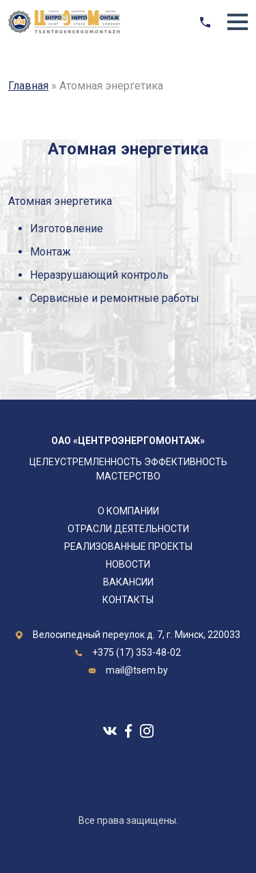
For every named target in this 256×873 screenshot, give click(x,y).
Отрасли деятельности (128, 528)
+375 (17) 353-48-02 (136, 652)
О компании (128, 510)
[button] (237, 22)
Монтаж (50, 251)
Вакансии (128, 582)
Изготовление (66, 228)
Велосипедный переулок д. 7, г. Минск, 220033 (136, 634)
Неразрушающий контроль (99, 274)
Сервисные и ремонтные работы (114, 298)
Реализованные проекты (128, 546)
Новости (128, 564)
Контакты (128, 599)
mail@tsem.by (137, 670)
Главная (28, 85)
